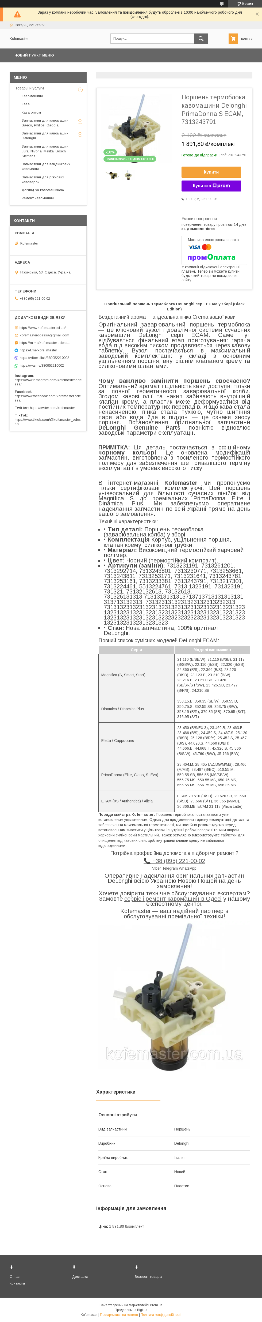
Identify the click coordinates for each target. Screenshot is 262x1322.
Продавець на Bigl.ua (131, 1310)
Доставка (80, 1277)
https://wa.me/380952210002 (42, 365)
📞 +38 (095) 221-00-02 (174, 861)
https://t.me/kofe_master (38, 350)
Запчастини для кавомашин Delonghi (45, 135)
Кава (26, 104)
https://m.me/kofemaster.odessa (45, 343)
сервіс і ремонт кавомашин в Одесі (173, 898)
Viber (156, 868)
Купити (211, 172)
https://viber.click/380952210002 (44, 358)
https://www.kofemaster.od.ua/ (43, 327)
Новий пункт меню (34, 55)
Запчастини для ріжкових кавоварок (43, 179)
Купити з (211, 185)
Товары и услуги (29, 88)
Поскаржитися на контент (119, 1315)
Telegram (170, 868)
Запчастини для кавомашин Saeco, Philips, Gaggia (45, 122)
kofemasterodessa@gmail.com (44, 335)
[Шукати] (201, 38)
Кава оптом (31, 112)
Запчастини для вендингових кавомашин (46, 166)
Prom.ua (156, 1305)
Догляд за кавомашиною (43, 190)
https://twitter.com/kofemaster (52, 408)
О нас (15, 1277)
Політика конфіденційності (161, 1315)
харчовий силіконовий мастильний (128, 835)
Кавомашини (32, 96)
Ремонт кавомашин (38, 198)
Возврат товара (148, 1277)
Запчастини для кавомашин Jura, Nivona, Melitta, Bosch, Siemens (45, 151)
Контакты (17, 1283)
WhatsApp (187, 868)
